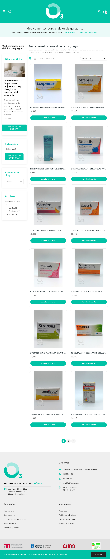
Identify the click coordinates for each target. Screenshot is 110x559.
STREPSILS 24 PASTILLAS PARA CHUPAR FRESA (48, 292)
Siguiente (73, 441)
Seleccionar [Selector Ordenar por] (94, 58)
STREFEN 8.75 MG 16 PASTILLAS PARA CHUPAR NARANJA (89, 292)
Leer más (7, 119)
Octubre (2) (13, 208)
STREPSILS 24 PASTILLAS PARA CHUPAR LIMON (48, 353)
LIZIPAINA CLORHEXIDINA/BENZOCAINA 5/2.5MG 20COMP (48, 107)
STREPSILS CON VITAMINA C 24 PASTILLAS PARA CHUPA (89, 230)
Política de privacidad (67, 515)
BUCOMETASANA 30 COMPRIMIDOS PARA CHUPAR (89, 353)
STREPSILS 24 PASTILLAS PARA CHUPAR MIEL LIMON (89, 107)
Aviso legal (63, 511)
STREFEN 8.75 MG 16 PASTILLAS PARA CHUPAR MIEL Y (48, 230)
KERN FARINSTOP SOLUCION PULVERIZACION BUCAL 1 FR (48, 169)
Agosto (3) (13, 214)
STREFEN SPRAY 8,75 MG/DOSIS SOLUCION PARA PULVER (89, 414)
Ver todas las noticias (14, 127)
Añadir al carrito (48, 118)
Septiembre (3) (14, 211)
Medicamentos (9, 511)
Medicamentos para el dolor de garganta (13, 47)
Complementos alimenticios (15, 519)
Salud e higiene (10, 523)
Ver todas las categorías (14, 156)
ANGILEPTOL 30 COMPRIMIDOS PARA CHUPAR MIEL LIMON (48, 414)
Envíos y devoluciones (67, 519)
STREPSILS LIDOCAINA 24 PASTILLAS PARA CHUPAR (89, 169)
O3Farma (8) (11, 149)
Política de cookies (66, 523)
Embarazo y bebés (11, 527)
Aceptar (98, 554)
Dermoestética (9, 515)
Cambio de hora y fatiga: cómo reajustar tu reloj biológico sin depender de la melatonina (13, 87)
